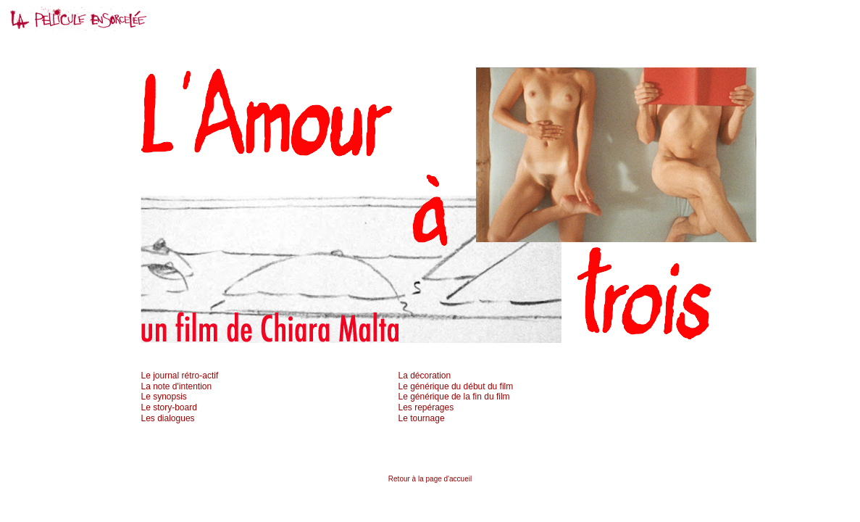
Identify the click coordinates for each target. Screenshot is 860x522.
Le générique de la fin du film (454, 397)
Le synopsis (164, 397)
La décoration (424, 375)
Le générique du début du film (456, 386)
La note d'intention (176, 386)
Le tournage (421, 418)
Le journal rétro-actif (180, 375)
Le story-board (169, 407)
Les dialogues (168, 418)
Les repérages (426, 407)
